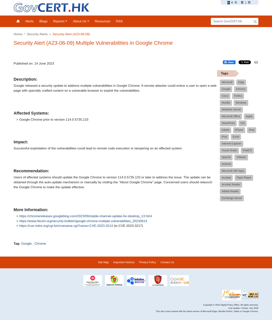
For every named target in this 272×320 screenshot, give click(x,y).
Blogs (43, 21)
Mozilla (226, 102)
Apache (226, 157)
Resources (102, 21)
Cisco (225, 95)
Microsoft (227, 82)
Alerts (29, 21)
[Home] (18, 21)
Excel (236, 136)
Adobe (225, 129)
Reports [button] (58, 21)
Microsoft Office (231, 116)
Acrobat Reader (231, 184)
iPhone (239, 129)
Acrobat (226, 177)
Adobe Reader (230, 191)
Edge (241, 82)
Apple (249, 116)
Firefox (238, 95)
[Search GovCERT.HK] (234, 21)
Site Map (103, 262)
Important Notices (124, 262)
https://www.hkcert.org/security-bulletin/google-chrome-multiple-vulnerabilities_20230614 (83, 221)
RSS (119, 21)
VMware (241, 157)
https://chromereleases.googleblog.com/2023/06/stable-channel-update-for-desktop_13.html (85, 216)
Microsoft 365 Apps (233, 170)
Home (18, 34)
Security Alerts (37, 34)
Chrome (40, 243)
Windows (241, 102)
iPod (224, 136)
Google (26, 243)
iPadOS (247, 150)
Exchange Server (232, 198)
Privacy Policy (147, 262)
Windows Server (231, 109)
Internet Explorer (231, 143)
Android (226, 163)
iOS (242, 123)
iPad (251, 129)
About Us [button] (79, 21)
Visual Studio (229, 150)
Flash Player (243, 177)
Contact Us (167, 262)
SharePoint (228, 123)
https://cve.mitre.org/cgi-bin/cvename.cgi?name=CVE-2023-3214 (66, 225)
